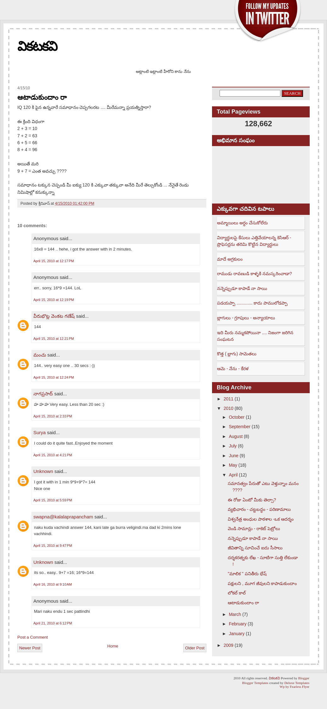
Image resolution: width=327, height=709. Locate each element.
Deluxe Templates (296, 683)
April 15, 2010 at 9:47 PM (52, 545)
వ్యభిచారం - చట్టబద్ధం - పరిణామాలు (259, 509)
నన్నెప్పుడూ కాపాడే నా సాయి (242, 288)
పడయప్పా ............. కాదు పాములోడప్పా (252, 302)
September (239, 426)
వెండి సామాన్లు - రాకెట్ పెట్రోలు (254, 528)
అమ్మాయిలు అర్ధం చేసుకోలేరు (242, 222)
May (233, 465)
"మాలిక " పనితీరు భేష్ (247, 573)
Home (112, 646)
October (236, 417)
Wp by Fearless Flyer (294, 686)
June (233, 455)
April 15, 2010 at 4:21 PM (52, 455)
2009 (228, 645)
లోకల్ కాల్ (237, 592)
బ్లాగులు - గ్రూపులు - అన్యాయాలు (246, 317)
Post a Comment (32, 637)
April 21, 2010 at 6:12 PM (52, 623)
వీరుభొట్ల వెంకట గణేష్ (54, 316)
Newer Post (29, 648)
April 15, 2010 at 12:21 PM (53, 338)
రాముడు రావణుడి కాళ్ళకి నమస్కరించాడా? (254, 273)
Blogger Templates (255, 683)
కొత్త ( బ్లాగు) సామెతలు (236, 353)
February (237, 623)
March (235, 614)
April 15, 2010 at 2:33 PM (52, 416)
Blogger (303, 678)
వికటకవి (37, 46)
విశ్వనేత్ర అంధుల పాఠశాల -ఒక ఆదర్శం (261, 519)
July (233, 445)
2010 (228, 408)
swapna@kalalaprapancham (63, 516)
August (236, 436)
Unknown (43, 471)
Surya (39, 432)
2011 (228, 398)
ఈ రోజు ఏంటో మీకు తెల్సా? (252, 499)
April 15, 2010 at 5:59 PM (52, 500)
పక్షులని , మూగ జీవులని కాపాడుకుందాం (262, 583)
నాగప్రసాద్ (43, 393)
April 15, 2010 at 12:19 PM (53, 300)
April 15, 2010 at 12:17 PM (53, 261)
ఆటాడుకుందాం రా (42, 97)
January (236, 633)
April (233, 474)
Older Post (194, 648)
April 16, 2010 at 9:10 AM (52, 584)
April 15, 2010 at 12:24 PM (53, 377)
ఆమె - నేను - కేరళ (233, 368)
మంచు (39, 354)
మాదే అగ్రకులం (230, 259)
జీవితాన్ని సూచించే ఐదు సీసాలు (255, 547)
